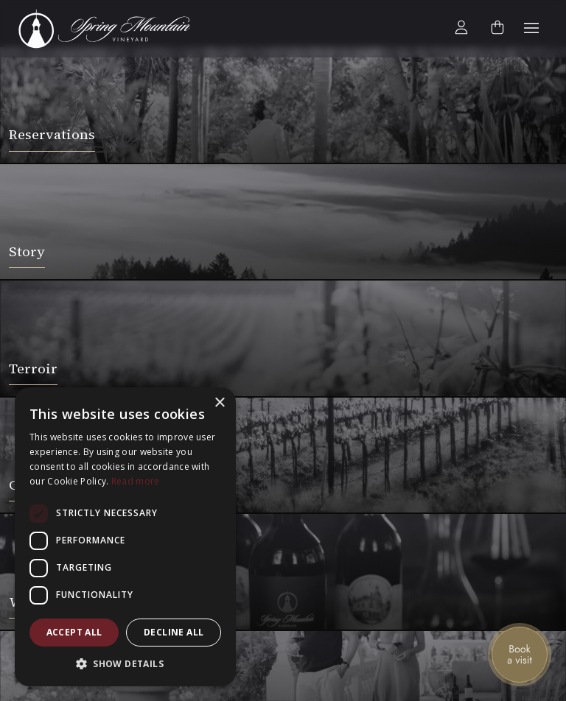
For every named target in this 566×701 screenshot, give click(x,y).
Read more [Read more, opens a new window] (135, 481)
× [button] (219, 403)
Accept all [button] (74, 632)
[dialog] (125, 536)
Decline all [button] (173, 632)
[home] (112, 29)
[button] (531, 29)
